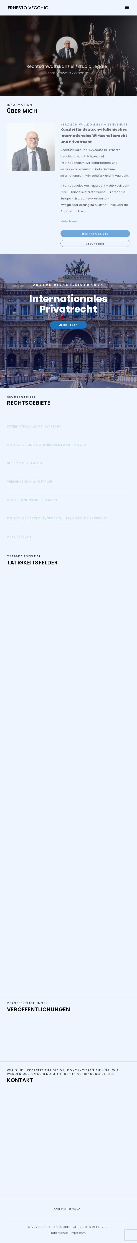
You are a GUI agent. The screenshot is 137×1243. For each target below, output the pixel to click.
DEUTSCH (60, 1209)
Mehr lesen (68, 325)
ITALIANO (75, 1209)
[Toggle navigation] (127, 7)
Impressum (78, 1233)
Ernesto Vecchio (28, 8)
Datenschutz (59, 1233)
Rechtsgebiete (95, 237)
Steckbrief (95, 247)
